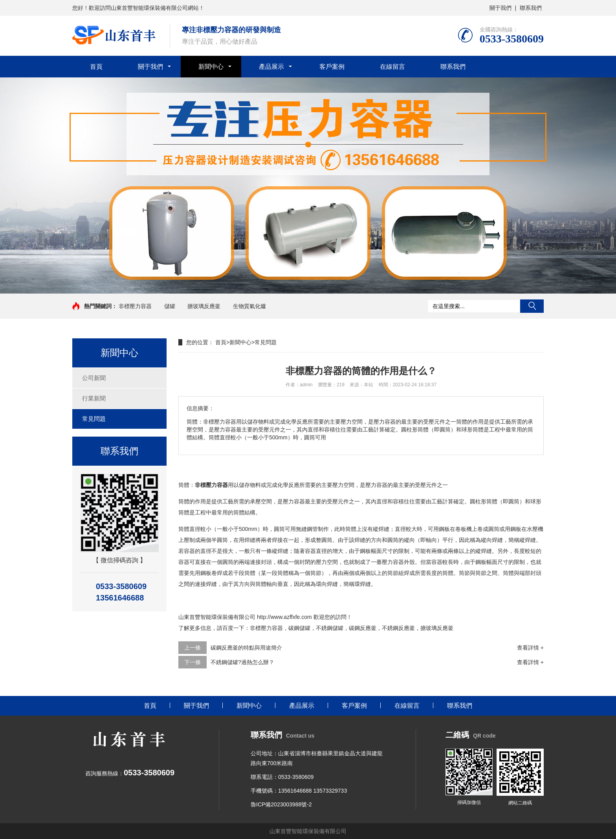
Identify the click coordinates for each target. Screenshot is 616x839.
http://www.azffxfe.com (284, 617)
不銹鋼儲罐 (329, 628)
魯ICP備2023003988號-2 (281, 804)
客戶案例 (332, 66)
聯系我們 (531, 8)
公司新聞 (94, 378)
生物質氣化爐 (249, 306)
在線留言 (392, 66)
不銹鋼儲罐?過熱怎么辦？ (242, 662)
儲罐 (169, 306)
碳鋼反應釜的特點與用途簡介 (246, 647)
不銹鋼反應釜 (398, 628)
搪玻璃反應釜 (203, 306)
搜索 (532, 306)
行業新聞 (94, 398)
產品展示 (271, 66)
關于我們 (501, 8)
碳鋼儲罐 (299, 628)
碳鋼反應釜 (362, 628)
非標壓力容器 (135, 306)
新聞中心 (211, 66)
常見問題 (94, 418)
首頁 (96, 66)
